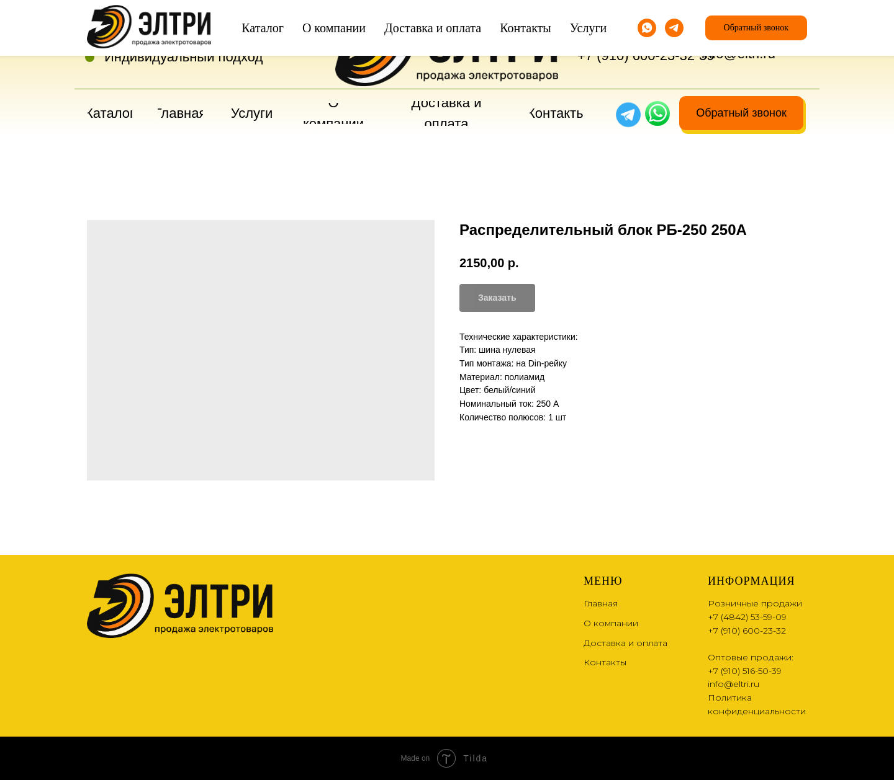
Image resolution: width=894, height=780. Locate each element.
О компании (611, 623)
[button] (741, 113)
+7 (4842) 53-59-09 (636, 34)
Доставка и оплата (625, 643)
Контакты (605, 662)
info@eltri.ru (738, 53)
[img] (657, 113)
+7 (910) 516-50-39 (745, 670)
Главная (601, 603)
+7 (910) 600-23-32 (636, 55)
